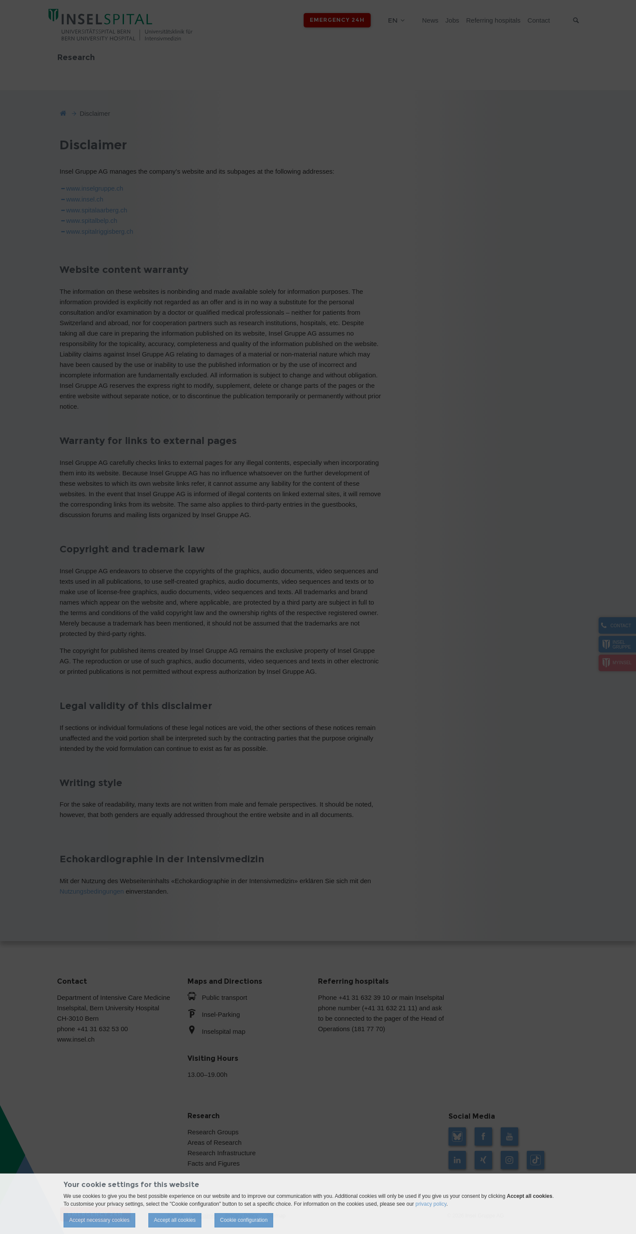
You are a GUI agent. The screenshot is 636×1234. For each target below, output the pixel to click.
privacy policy (430, 1204)
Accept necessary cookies (99, 1220)
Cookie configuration (244, 1220)
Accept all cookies (175, 1220)
